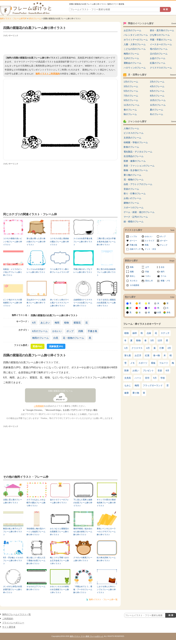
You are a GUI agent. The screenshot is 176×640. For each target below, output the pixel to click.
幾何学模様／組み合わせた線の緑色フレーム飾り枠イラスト (82, 532)
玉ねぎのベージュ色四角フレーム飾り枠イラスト (36, 303)
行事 (162, 348)
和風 (146, 245)
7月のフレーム (131, 95)
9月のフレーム (131, 100)
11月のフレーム (131, 105)
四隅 (80, 331)
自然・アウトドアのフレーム (138, 184)
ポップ (70, 331)
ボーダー (164, 241)
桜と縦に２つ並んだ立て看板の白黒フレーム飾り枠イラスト (36, 560)
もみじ (127, 385)
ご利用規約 (39, 406)
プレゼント (148, 370)
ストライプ (149, 241)
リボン (148, 276)
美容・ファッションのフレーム (139, 165)
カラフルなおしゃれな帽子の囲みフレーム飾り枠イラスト (36, 503)
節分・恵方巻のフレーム (162, 30)
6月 (34, 322)
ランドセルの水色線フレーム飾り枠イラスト (36, 270)
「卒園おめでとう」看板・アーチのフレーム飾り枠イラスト (82, 589)
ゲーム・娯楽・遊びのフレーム (139, 212)
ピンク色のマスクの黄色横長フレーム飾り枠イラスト (12, 303)
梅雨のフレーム (40, 338)
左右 (162, 267)
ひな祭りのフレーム (160, 35)
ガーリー (133, 241)
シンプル (133, 236)
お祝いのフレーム (132, 198)
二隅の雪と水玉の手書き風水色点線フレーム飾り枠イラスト (106, 241)
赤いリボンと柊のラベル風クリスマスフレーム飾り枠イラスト (59, 303)
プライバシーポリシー (13, 622)
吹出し (132, 276)
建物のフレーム (131, 203)
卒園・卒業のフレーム (161, 39)
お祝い (135, 370)
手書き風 (92, 331)
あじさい (45, 322)
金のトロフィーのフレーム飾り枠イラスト (59, 501)
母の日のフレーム (159, 49)
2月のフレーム (157, 81)
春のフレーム (130, 109)
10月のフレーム (158, 100)
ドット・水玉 (150, 249)
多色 (168, 312)
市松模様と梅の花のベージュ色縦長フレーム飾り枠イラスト (36, 532)
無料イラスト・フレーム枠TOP (13, 18)
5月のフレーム (131, 91)
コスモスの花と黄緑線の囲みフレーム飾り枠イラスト (59, 241)
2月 (169, 348)
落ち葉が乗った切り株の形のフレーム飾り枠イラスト (36, 241)
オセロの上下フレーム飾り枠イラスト (36, 588)
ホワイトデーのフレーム (136, 39)
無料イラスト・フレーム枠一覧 (103, 599)
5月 (155, 378)
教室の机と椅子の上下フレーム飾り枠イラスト (12, 532)
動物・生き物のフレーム (136, 170)
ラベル (163, 276)
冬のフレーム (156, 114)
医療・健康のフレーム (135, 161)
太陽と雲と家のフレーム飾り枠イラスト (12, 501)
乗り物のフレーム (132, 175)
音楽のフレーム (131, 189)
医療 (126, 370)
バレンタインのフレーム (136, 35)
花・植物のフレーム (73, 338)
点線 (149, 333)
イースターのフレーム (161, 44)
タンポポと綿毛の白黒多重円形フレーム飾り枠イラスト (12, 589)
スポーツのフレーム (133, 207)
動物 (138, 340)
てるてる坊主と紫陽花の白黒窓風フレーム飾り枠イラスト (106, 303)
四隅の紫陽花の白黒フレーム (60, 391)
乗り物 (135, 393)
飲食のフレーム (131, 147)
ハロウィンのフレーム (135, 67)
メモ (132, 363)
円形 (147, 272)
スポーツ (142, 363)
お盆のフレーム (157, 58)
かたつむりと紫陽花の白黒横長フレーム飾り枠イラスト (59, 532)
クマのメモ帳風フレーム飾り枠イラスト (82, 559)
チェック (164, 245)
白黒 (55, 338)
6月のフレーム (35, 18)
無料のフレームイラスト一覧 (16, 614)
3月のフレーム (131, 86)
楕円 (162, 272)
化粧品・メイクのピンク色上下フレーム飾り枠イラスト (12, 272)
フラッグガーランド (153, 385)
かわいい (57, 331)
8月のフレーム (157, 95)
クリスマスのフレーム (161, 67)
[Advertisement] (60, 45)
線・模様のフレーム (133, 221)
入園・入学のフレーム (135, 44)
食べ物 (156, 355)
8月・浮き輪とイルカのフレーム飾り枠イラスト (13, 560)
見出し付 (149, 281)
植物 (66, 322)
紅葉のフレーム (157, 63)
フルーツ (163, 363)
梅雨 (57, 322)
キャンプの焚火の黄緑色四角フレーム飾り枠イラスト (106, 503)
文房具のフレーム (132, 137)
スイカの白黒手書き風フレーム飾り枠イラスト (82, 241)
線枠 (134, 333)
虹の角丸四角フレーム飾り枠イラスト (106, 559)
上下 (147, 267)
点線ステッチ (135, 249)
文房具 (127, 378)
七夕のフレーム (131, 58)
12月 (160, 340)
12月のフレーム (158, 105)
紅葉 (147, 355)
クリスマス (137, 348)
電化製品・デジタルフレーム (138, 151)
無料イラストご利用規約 (48, 73)
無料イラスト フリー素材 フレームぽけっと (87, 636)
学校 (162, 378)
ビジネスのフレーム (133, 133)
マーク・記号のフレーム (136, 217)
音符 (147, 378)
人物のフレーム (131, 128)
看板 (153, 363)
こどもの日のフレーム (135, 49)
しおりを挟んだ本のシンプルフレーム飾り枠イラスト (106, 589)
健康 (126, 393)
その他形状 (134, 285)
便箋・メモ (165, 281)
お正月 (138, 355)
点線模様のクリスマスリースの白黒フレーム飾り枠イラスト (82, 303)
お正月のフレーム (132, 30)
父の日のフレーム (159, 53)
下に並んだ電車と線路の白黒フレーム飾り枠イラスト (82, 503)
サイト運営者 (8, 627)
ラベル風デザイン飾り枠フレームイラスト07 (59, 270)
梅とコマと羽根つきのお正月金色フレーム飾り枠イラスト (59, 560)
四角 (132, 267)
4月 (148, 348)
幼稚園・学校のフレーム (136, 142)
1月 (126, 348)
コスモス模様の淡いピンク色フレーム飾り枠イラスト (12, 241)
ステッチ (165, 333)
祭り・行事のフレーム (135, 193)
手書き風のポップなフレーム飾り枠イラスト (82, 270)
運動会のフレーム (132, 63)
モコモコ (133, 281)
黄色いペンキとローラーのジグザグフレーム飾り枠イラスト (106, 532)
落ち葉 (127, 355)
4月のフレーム (157, 86)
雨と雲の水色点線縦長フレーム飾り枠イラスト (106, 272)
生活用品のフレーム (133, 156)
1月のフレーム (131, 81)
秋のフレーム (130, 114)
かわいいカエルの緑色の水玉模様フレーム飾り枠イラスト (59, 589)
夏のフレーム (156, 109)
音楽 (160, 370)
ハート (138, 378)
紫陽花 (77, 322)
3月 (152, 340)
